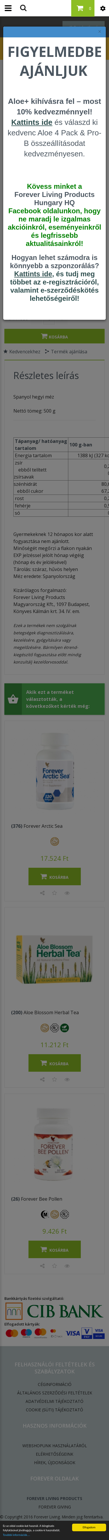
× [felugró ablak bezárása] (99, 32)
